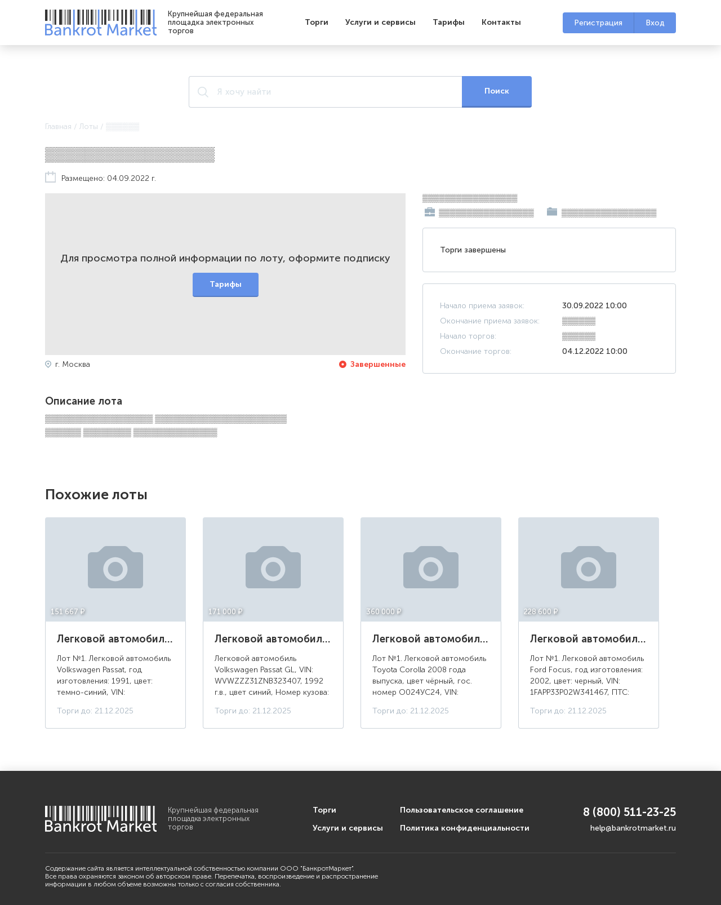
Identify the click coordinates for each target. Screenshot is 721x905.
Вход (655, 23)
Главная (58, 126)
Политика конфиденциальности (464, 828)
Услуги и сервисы (380, 22)
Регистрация (598, 23)
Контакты (501, 22)
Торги (316, 22)
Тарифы (449, 22)
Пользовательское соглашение (461, 810)
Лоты (88, 126)
